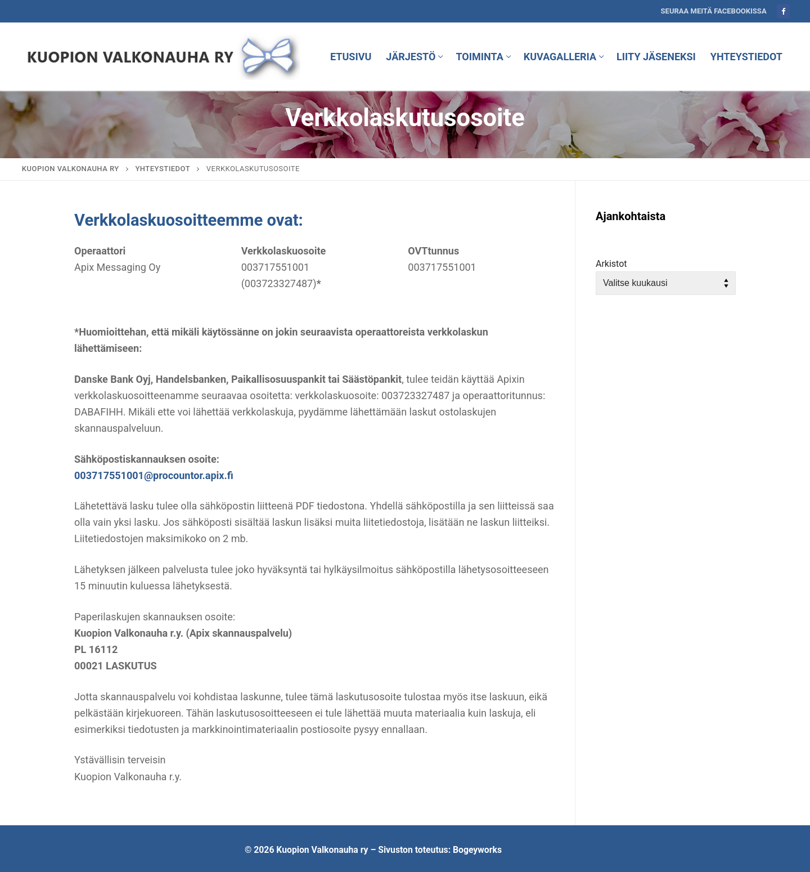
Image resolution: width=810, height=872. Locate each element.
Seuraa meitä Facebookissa (714, 11)
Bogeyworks (477, 849)
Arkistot (611, 263)
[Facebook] (783, 11)
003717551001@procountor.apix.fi (153, 475)
